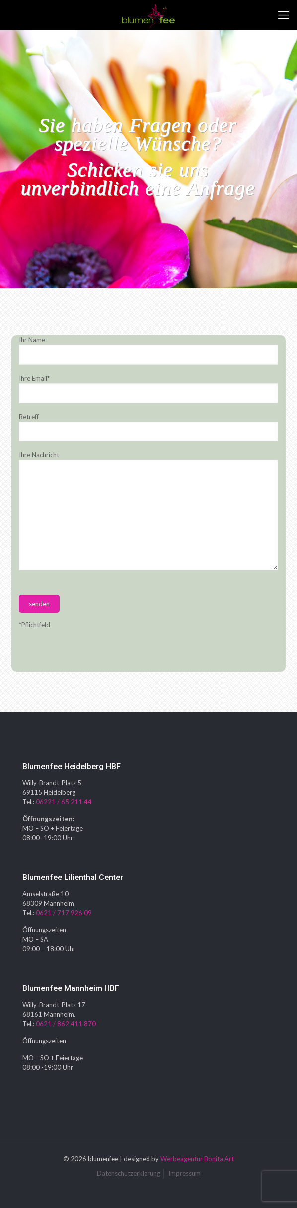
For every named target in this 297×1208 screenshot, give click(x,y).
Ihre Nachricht (148, 510)
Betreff (148, 427)
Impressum (184, 1173)
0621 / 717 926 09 (64, 913)
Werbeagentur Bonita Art (197, 1159)
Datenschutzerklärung (128, 1173)
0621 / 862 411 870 (66, 1024)
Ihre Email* (148, 388)
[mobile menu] (283, 14)
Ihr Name (148, 350)
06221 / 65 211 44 (64, 802)
